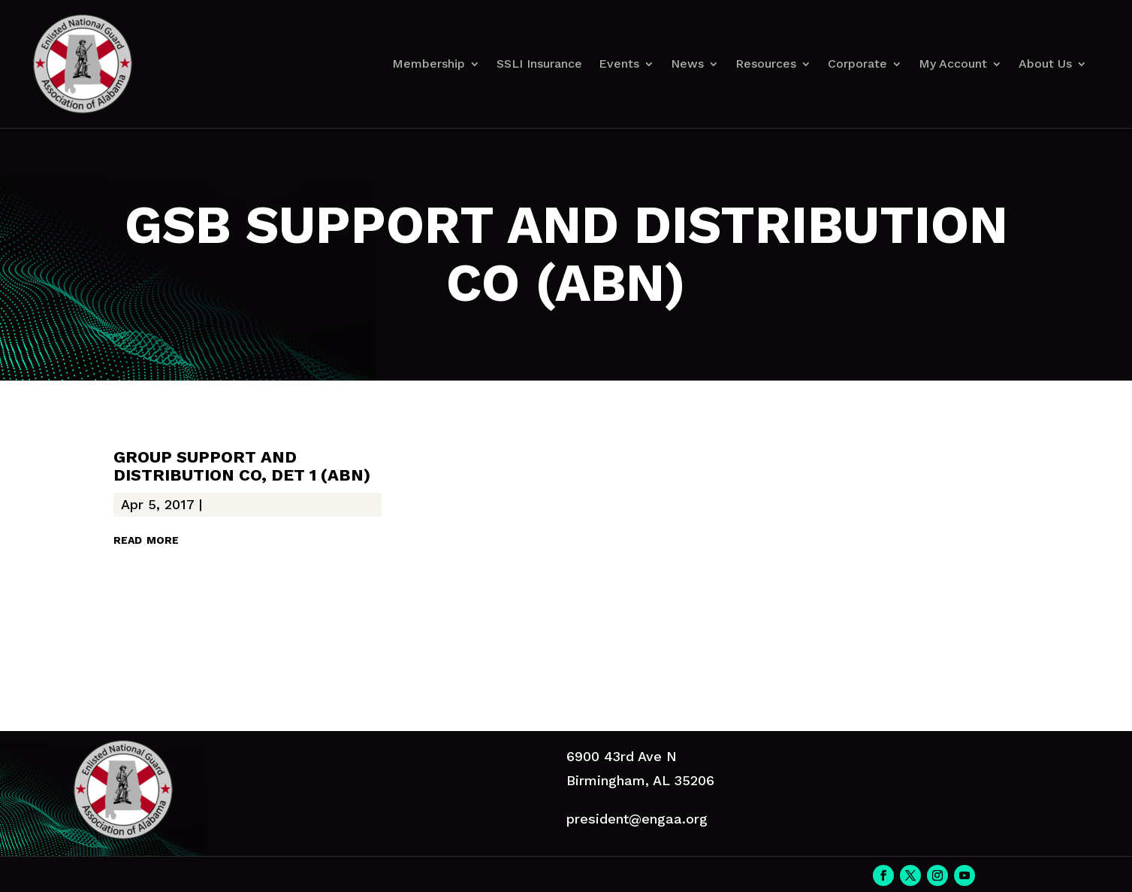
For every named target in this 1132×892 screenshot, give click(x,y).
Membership (428, 63)
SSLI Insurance (539, 63)
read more (146, 538)
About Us (1045, 63)
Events (619, 63)
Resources (765, 63)
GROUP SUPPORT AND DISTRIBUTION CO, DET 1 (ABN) (241, 466)
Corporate (857, 63)
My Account (953, 63)
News (687, 63)
